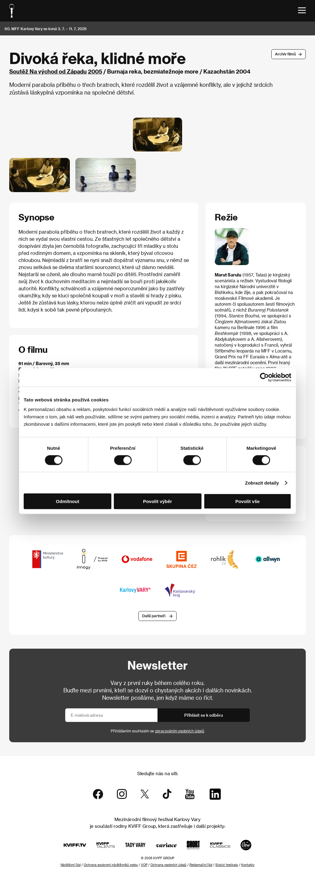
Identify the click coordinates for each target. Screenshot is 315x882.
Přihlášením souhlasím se (157, 731)
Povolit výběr (157, 501)
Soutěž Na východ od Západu (48, 71)
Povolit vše (247, 501)
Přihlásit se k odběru (203, 715)
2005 (95, 71)
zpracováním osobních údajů (179, 731)
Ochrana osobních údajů (168, 865)
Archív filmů (285, 54)
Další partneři (153, 616)
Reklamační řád (200, 865)
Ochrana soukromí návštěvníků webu (111, 865)
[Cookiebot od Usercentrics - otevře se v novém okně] (264, 377)
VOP (144, 865)
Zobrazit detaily (262, 482)
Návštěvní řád (71, 865)
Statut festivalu (226, 865)
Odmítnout (67, 501)
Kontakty (247, 865)
